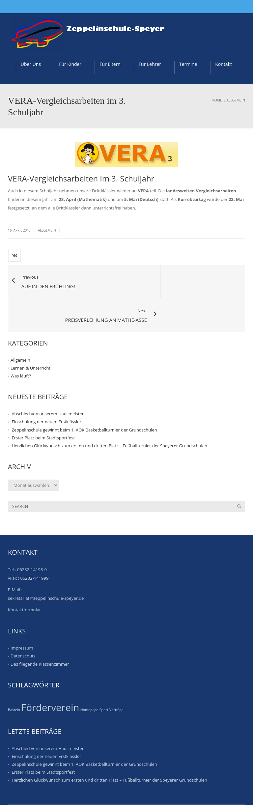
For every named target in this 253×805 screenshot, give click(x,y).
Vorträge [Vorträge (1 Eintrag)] (116, 676)
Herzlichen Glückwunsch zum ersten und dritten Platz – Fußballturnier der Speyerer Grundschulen (109, 412)
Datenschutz (23, 622)
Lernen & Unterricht (30, 335)
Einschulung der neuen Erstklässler (46, 388)
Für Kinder (70, 64)
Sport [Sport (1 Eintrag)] (103, 676)
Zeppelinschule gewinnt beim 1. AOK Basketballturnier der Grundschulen (84, 397)
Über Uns (31, 64)
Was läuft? (21, 343)
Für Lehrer (150, 64)
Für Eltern (110, 64)
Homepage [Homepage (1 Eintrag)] (89, 676)
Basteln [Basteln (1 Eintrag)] (14, 676)
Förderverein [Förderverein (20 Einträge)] (50, 674)
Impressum (22, 615)
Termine (188, 64)
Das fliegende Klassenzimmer (40, 631)
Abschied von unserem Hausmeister (48, 380)
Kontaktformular (24, 576)
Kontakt (223, 64)
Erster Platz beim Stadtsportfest (43, 404)
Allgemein (47, 230)
